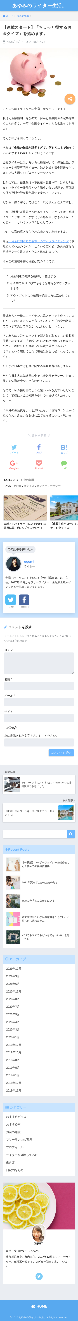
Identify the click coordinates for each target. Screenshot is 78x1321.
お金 (18, 485)
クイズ (30, 485)
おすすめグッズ (16, 1116)
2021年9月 (13, 976)
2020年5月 (13, 1014)
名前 (8, 679)
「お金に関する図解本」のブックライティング (38, 241)
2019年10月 (13, 1052)
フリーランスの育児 (19, 1139)
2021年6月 (13, 983)
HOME (39, 1306)
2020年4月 (13, 1022)
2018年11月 (13, 1090)
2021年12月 (13, 968)
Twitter (11, 607)
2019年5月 (13, 1067)
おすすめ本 (13, 1124)
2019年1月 (13, 1075)
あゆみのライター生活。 (39, 5)
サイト (8, 711)
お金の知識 (27, 480)
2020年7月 (13, 1006)
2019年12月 (13, 1044)
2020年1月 (13, 1037)
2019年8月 (13, 1060)
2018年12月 (13, 1082)
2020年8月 (13, 999)
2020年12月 (13, 991)
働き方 (10, 1162)
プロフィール (14, 1147)
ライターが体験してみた (22, 1154)
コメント (10, 649)
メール (9, 695)
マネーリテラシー (50, 485)
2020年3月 (13, 1029)
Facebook (24, 607)
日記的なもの (14, 1170)
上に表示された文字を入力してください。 (31, 735)
